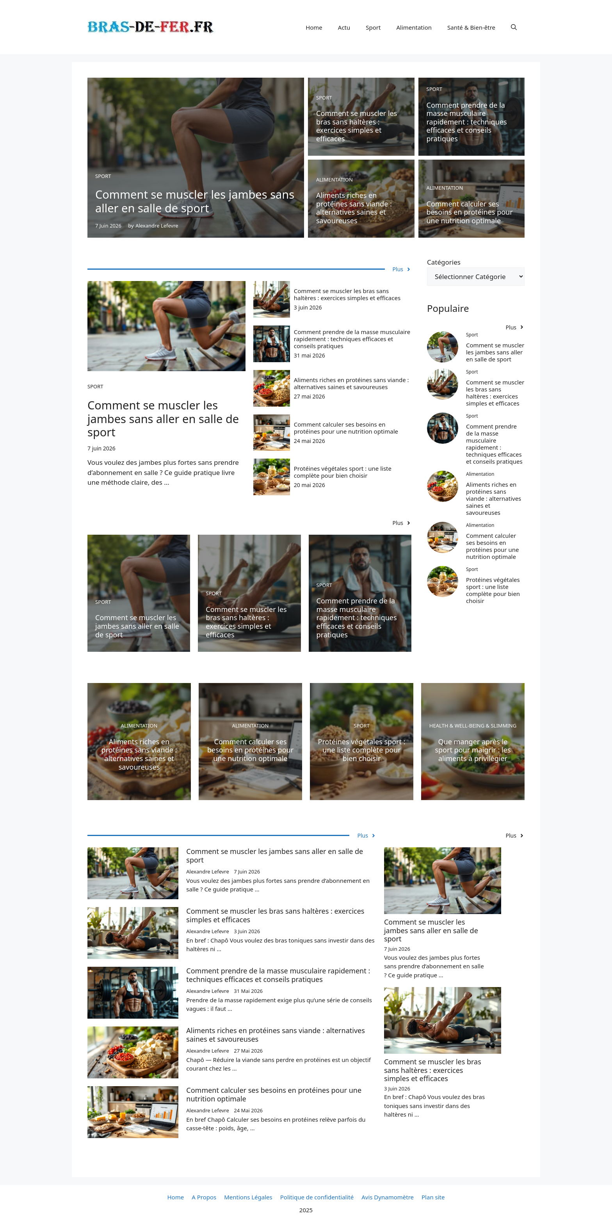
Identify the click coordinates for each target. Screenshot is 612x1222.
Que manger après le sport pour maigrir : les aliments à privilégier (473, 750)
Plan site (433, 1197)
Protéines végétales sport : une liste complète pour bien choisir (342, 471)
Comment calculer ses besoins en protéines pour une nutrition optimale (470, 212)
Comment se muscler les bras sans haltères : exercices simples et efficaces (356, 126)
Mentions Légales (248, 1197)
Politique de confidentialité (317, 1197)
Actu (344, 27)
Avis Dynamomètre (387, 1197)
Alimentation (414, 27)
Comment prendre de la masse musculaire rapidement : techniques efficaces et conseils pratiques (467, 121)
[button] (514, 27)
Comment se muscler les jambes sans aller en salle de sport (194, 201)
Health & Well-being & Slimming (472, 725)
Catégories (444, 262)
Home (314, 27)
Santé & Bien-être (471, 27)
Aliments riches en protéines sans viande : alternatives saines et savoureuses (354, 207)
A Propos (204, 1197)
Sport (373, 27)
